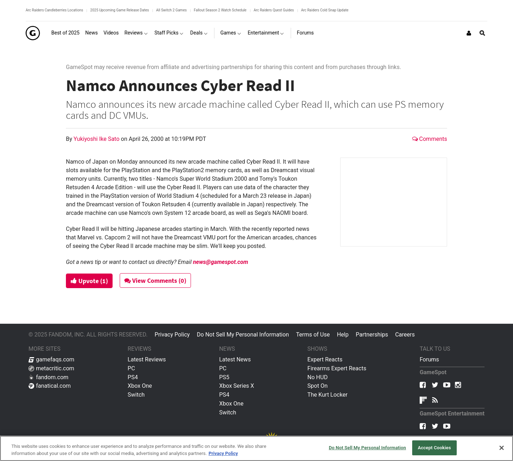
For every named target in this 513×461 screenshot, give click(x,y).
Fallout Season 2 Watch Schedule (220, 10)
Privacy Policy (172, 334)
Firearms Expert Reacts (336, 368)
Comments (429, 139)
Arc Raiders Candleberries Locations (54, 10)
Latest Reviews (147, 359)
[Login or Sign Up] (469, 33)
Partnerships (372, 334)
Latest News (235, 359)
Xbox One (140, 385)
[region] (256, 448)
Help (343, 334)
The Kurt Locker (327, 394)
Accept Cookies (434, 447)
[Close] (501, 448)
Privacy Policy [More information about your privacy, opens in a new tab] (223, 453)
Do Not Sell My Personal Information (243, 334)
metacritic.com (51, 368)
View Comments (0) (156, 280)
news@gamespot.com (220, 262)
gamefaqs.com (51, 359)
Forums (429, 359)
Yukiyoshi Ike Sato (97, 139)
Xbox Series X (236, 385)
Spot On (317, 385)
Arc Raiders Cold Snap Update (324, 10)
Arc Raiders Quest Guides (274, 10)
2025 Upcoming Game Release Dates (119, 10)
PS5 (224, 377)
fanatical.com (49, 385)
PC (131, 368)
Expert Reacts (324, 359)
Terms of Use (313, 334)
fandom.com (48, 377)
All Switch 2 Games (171, 10)
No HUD (317, 377)
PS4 (133, 377)
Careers (405, 334)
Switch (136, 394)
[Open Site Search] (482, 33)
